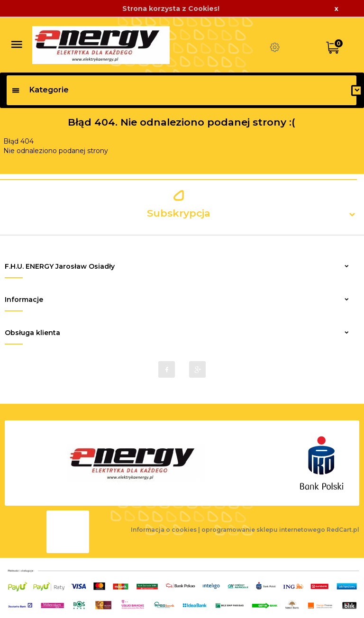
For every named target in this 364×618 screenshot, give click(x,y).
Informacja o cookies (164, 529)
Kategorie (40, 89)
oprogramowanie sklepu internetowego (263, 529)
